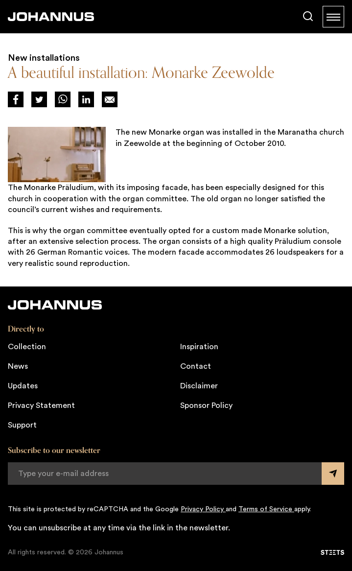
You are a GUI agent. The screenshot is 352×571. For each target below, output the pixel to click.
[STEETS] (332, 552)
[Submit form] (333, 473)
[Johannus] (51, 16)
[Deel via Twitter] (39, 99)
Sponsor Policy (206, 405)
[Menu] (333, 16)
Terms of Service (266, 509)
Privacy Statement (41, 405)
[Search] (308, 16)
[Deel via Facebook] (15, 99)
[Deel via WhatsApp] (62, 99)
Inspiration (199, 347)
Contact (195, 366)
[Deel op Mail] (109, 99)
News (18, 366)
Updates (23, 386)
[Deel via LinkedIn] (86, 99)
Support (22, 425)
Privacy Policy (203, 509)
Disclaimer (199, 386)
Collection (27, 347)
